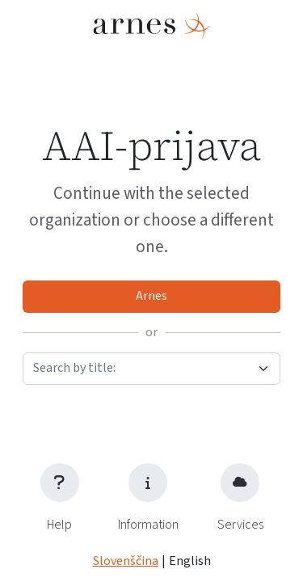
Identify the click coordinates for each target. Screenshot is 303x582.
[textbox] (141, 367)
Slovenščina (125, 561)
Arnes (151, 296)
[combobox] (151, 368)
